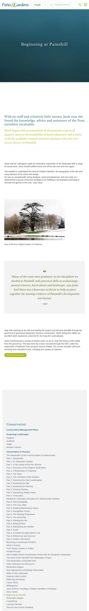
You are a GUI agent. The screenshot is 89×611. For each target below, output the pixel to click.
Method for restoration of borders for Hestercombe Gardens (33, 499)
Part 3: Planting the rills (16, 520)
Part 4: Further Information (18, 539)
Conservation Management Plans (22, 430)
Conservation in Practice (18, 452)
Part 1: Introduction (15, 458)
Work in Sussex (13, 545)
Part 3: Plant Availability (16, 502)
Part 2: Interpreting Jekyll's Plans (21, 492)
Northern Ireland (13, 447)
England (10, 438)
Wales (9, 444)
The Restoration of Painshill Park (21, 561)
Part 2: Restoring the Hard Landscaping (24, 480)
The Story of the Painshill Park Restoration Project (28, 557)
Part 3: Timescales (14, 495)
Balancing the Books (15, 579)
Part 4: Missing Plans (15, 523)
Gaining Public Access (16, 576)
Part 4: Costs (12, 530)
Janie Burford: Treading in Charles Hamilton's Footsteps (31, 589)
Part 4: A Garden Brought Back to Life (23, 533)
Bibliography (12, 585)
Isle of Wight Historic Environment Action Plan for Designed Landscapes (38, 554)
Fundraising (11, 601)
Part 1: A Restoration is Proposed (21, 471)
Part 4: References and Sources (20, 536)
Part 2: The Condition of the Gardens (22, 477)
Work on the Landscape (17, 573)
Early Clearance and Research (20, 564)
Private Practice (13, 551)
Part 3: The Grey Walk (16, 505)
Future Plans (12, 582)
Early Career (12, 592)
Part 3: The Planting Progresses (20, 514)
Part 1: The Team (14, 474)
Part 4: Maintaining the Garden (20, 526)
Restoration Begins (15, 355)
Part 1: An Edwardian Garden (19, 461)
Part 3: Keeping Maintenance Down (22, 508)
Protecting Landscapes (17, 434)
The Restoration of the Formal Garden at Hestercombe (30, 455)
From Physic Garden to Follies (20, 548)
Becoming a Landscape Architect (21, 542)
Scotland (10, 441)
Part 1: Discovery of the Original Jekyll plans (26, 468)
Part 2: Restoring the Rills (17, 483)
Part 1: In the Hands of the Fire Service (23, 464)
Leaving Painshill (14, 604)
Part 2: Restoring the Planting (19, 486)
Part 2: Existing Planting (17, 489)
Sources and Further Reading (19, 607)
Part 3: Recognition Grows (18, 511)
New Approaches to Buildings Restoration (25, 570)
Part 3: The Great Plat (16, 517)
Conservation (16, 424)
